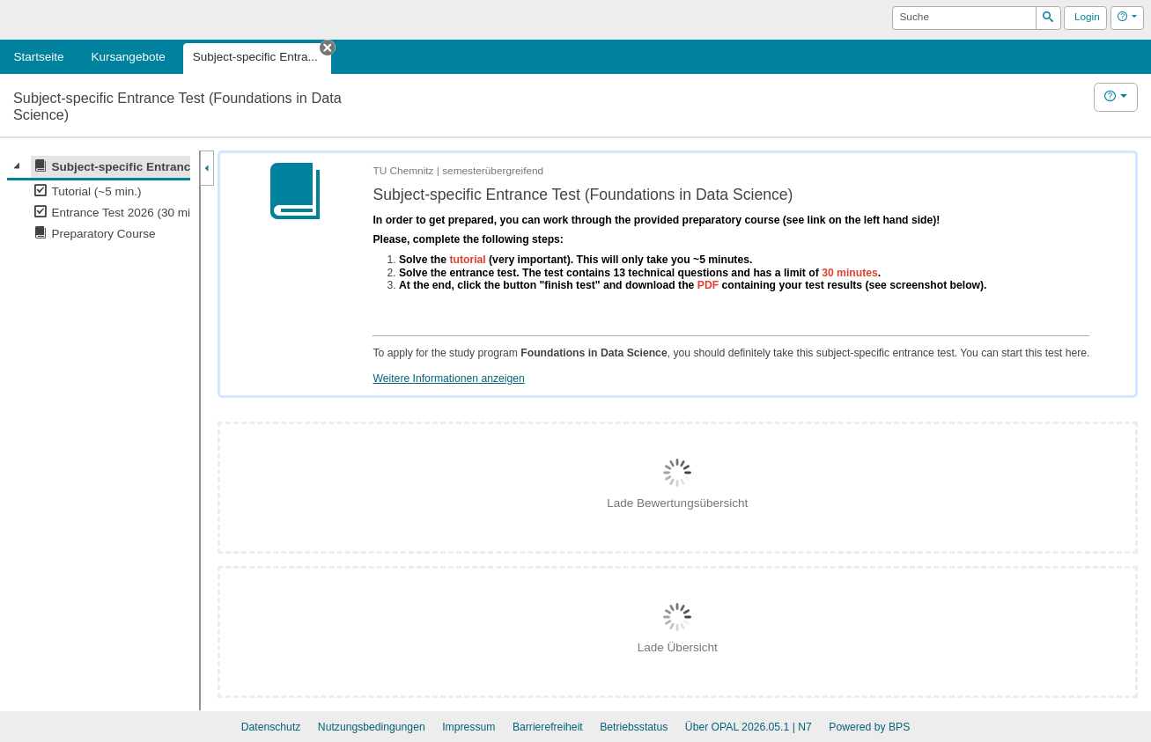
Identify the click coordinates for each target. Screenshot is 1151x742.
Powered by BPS (869, 727)
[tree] (98, 200)
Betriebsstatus (634, 727)
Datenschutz (271, 727)
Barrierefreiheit (548, 727)
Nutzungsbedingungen (371, 727)
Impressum (468, 727)
